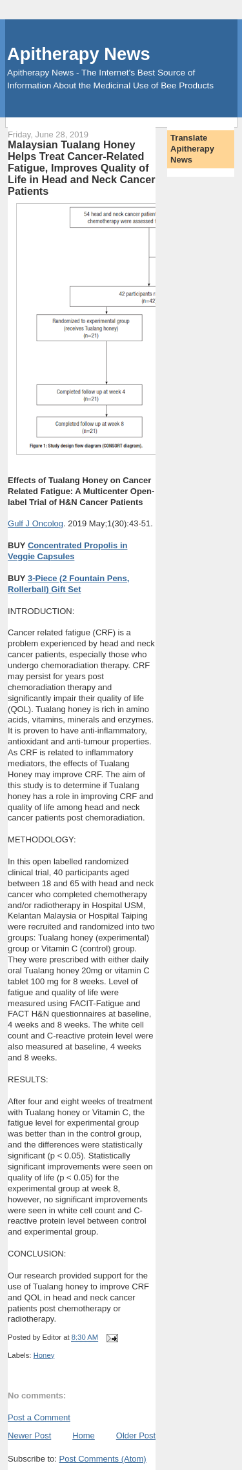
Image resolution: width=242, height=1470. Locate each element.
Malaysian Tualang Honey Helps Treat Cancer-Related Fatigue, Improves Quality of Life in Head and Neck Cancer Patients (81, 168)
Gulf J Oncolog (35, 523)
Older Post (136, 1435)
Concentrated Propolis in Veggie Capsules (67, 551)
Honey (44, 1355)
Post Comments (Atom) (102, 1459)
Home (83, 1435)
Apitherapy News (78, 54)
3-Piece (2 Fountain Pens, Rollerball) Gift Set (68, 583)
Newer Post (29, 1435)
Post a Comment (39, 1417)
